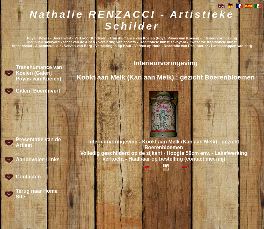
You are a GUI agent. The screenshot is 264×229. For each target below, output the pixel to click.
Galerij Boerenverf (38, 91)
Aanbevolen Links (38, 159)
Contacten (28, 176)
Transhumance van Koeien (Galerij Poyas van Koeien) (39, 73)
